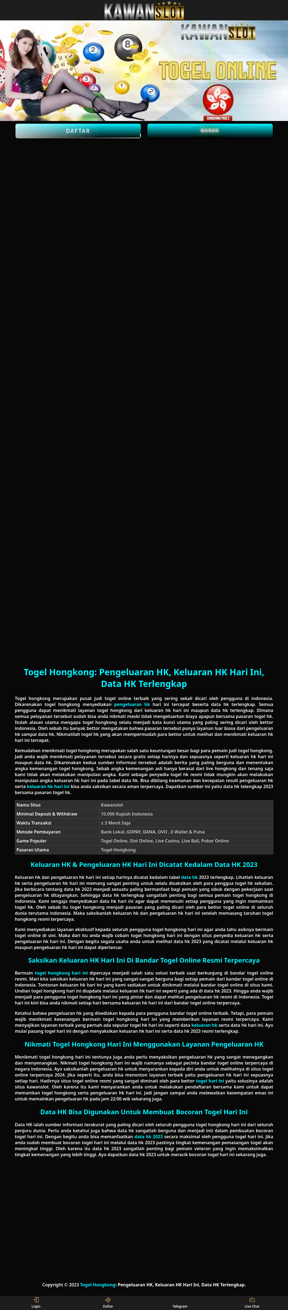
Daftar (78, 131)
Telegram (180, 1303)
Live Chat (252, 1303)
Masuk (210, 130)
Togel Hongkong (97, 1285)
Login (36, 1303)
